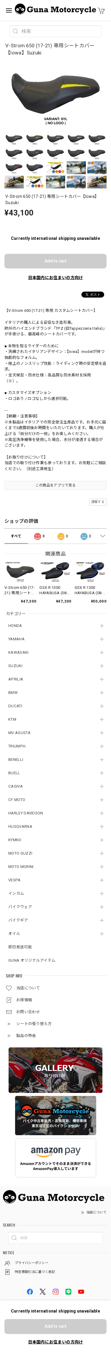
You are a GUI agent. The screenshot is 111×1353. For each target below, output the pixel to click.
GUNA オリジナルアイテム (31, 960)
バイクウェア (20, 907)
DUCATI (15, 706)
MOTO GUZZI (20, 853)
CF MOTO (16, 799)
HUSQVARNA (20, 826)
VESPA (14, 880)
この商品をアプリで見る (55, 485)
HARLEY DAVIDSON (25, 813)
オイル (14, 933)
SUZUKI (15, 666)
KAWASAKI (18, 652)
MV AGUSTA (19, 733)
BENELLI (15, 759)
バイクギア (18, 920)
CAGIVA (15, 786)
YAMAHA (16, 639)
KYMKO (15, 840)
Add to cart (56, 261)
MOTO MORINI (20, 866)
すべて (16, 536)
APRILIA (15, 679)
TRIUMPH (16, 746)
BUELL (14, 773)
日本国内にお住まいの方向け (55, 277)
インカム (16, 893)
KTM (12, 719)
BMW (13, 692)
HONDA (15, 625)
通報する (97, 502)
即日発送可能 (20, 947)
